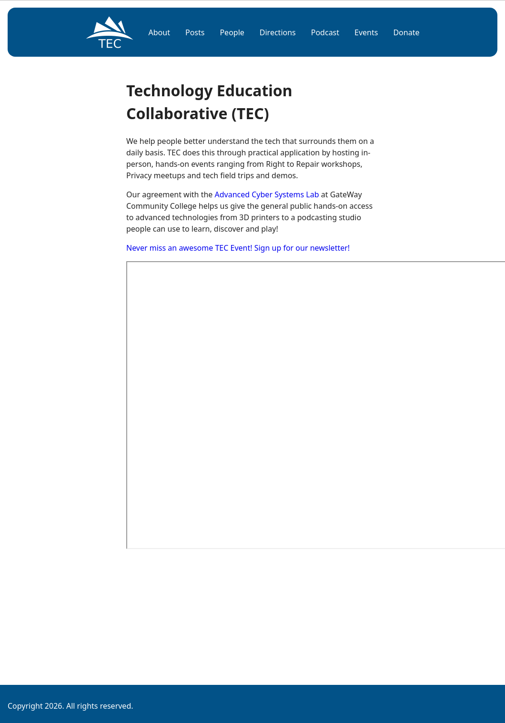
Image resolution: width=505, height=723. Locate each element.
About (159, 32)
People (232, 32)
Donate (406, 32)
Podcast (325, 32)
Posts (194, 32)
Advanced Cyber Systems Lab (267, 194)
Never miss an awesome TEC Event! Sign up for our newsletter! (238, 248)
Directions (278, 32)
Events (366, 32)
